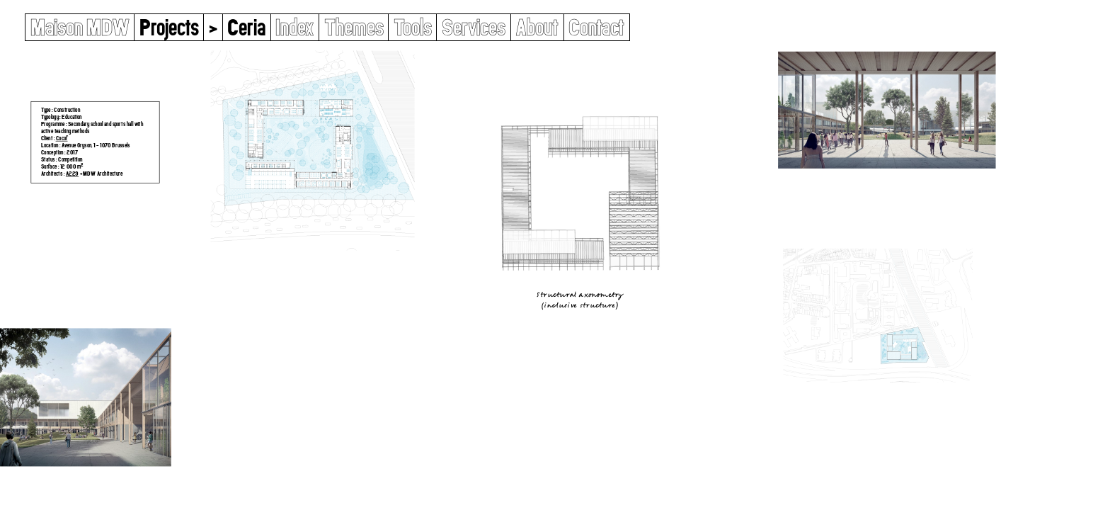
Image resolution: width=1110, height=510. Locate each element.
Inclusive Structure (579, 305)
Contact (596, 27)
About (537, 27)
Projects (169, 27)
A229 (72, 173)
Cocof (61, 137)
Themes (354, 27)
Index (294, 27)
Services (473, 27)
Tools (413, 27)
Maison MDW (80, 27)
